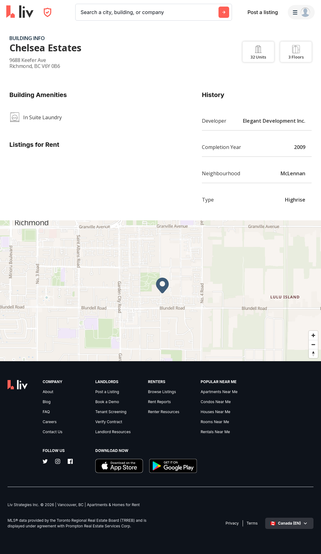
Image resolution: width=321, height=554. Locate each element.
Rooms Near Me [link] (215, 422)
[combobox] (81, 12)
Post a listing (262, 12)
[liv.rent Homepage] (20, 12)
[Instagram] (57, 462)
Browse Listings (162, 392)
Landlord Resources (113, 432)
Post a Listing (107, 392)
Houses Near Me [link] (215, 412)
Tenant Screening (110, 412)
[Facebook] (70, 462)
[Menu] (301, 12)
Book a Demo (107, 402)
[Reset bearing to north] (313, 353)
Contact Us (52, 432)
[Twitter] (45, 462)
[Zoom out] (313, 344)
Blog (46, 402)
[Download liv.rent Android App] (173, 466)
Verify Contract (108, 422)
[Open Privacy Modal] (47, 12)
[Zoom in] (313, 335)
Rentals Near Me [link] (215, 432)
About (48, 392)
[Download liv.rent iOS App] (119, 466)
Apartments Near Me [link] (219, 392)
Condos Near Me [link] (216, 402)
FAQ (46, 412)
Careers (50, 422)
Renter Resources (163, 412)
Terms (252, 523)
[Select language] (289, 523)
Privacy (232, 523)
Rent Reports (159, 402)
